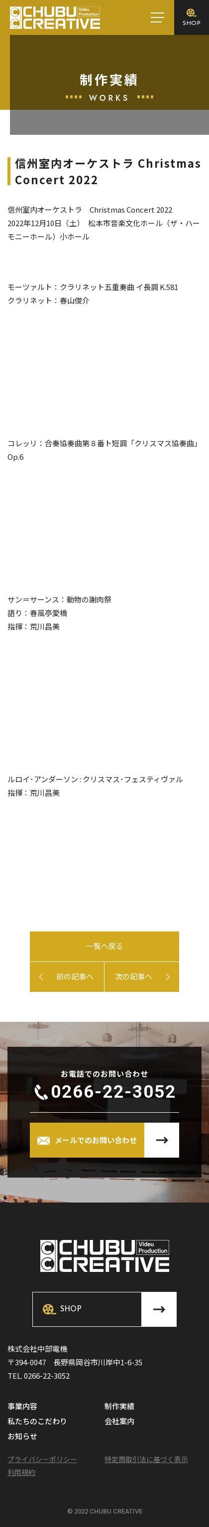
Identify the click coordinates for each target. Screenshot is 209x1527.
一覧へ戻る (104, 945)
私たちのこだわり (37, 1421)
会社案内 (119, 1421)
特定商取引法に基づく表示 (146, 1459)
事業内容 (22, 1406)
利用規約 (21, 1472)
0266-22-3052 (113, 1092)
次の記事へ (133, 976)
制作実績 (119, 1406)
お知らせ (22, 1436)
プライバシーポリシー (42, 1459)
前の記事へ (75, 976)
